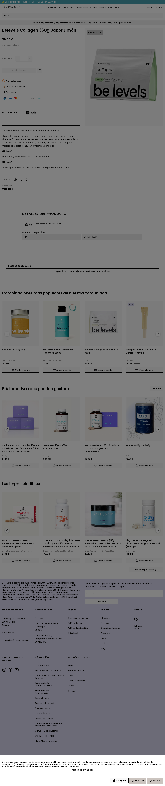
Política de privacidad (82, 770)
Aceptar (155, 781)
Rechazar (137, 781)
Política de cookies (98, 765)
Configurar (119, 781)
